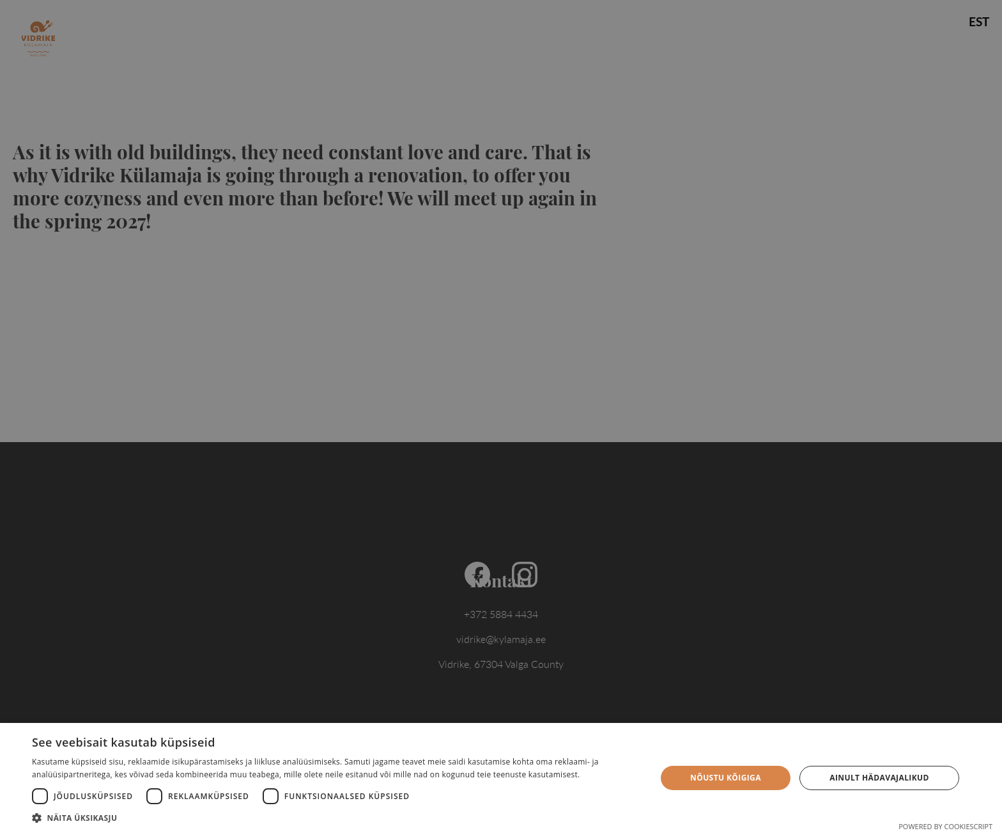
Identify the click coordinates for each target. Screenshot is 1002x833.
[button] (335, 817)
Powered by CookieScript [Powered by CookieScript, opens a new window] (945, 826)
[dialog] (501, 416)
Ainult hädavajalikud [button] (879, 777)
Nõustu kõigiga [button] (725, 777)
